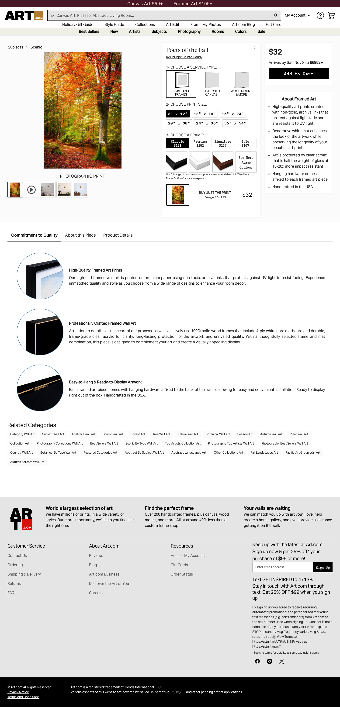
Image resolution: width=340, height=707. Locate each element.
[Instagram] (269, 661)
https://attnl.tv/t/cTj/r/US (270, 641)
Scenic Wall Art (113, 434)
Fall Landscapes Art (264, 453)
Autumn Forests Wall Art (27, 462)
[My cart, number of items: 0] (331, 15)
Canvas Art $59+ (145, 3)
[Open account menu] (309, 15)
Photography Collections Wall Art (60, 443)
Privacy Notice (18, 692)
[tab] (181, 84)
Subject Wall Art (53, 434)
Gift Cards (179, 564)
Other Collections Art (228, 453)
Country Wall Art (21, 453)
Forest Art (138, 434)
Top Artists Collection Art (183, 443)
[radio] (178, 113)
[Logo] (24, 15)
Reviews (96, 555)
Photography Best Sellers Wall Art (284, 443)
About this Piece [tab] (80, 235)
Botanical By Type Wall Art (58, 453)
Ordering (15, 564)
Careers (96, 592)
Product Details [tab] (118, 235)
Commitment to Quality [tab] (34, 235)
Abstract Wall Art (83, 434)
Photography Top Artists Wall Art (231, 443)
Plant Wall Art (299, 434)
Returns (14, 583)
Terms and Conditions (23, 697)
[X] (282, 661)
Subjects (15, 47)
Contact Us (17, 555)
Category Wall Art (22, 434)
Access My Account (188, 555)
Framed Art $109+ (193, 3)
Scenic (36, 47)
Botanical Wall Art (218, 434)
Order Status (182, 574)
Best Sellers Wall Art (104, 443)
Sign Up (323, 567)
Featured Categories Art (100, 453)
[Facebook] (257, 661)
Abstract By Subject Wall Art (144, 453)
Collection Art (19, 443)
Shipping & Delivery (24, 574)
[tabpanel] (211, 155)
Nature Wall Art (187, 434)
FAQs (11, 592)
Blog (93, 564)
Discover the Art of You (109, 583)
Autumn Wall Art (271, 434)
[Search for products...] (159, 15)
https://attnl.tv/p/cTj (266, 646)
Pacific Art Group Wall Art (302, 453)
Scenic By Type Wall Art (141, 443)
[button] (145, 3)
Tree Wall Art (161, 434)
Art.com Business (104, 574)
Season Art (245, 434)
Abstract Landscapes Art (188, 453)
